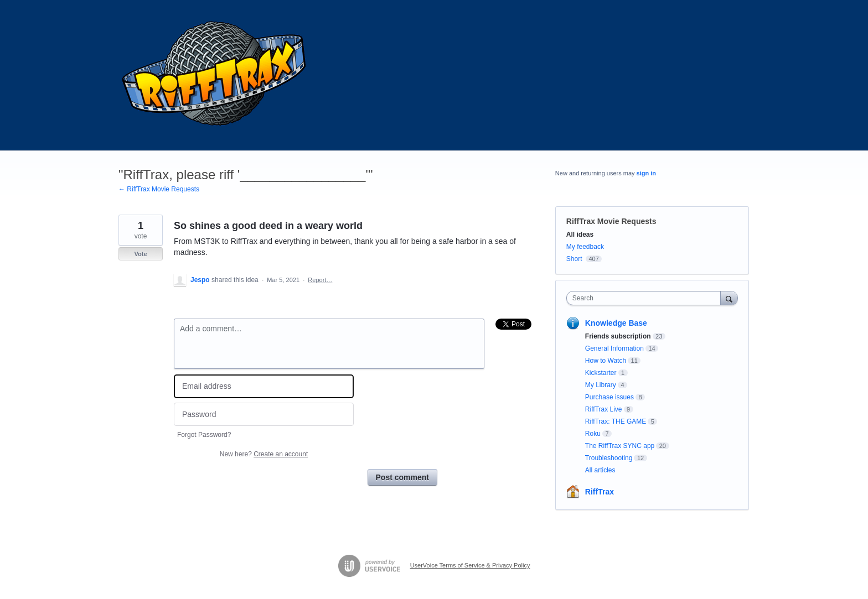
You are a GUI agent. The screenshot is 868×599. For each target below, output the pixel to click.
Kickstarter (601, 373)
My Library (600, 385)
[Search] (729, 298)
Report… (320, 280)
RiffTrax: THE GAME (615, 421)
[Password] (264, 414)
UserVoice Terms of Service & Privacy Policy (470, 565)
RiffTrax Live (603, 409)
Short (574, 259)
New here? (264, 454)
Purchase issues (609, 397)
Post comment (402, 477)
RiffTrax (599, 491)
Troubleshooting (609, 458)
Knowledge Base (616, 323)
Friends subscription (618, 336)
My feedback (585, 247)
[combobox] (646, 298)
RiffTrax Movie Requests (611, 221)
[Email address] (264, 386)
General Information (614, 348)
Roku (593, 433)
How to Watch (605, 360)
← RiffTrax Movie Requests (158, 189)
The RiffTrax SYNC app (619, 446)
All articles (600, 470)
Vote (140, 254)
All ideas (579, 234)
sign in (646, 173)
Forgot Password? (204, 435)
